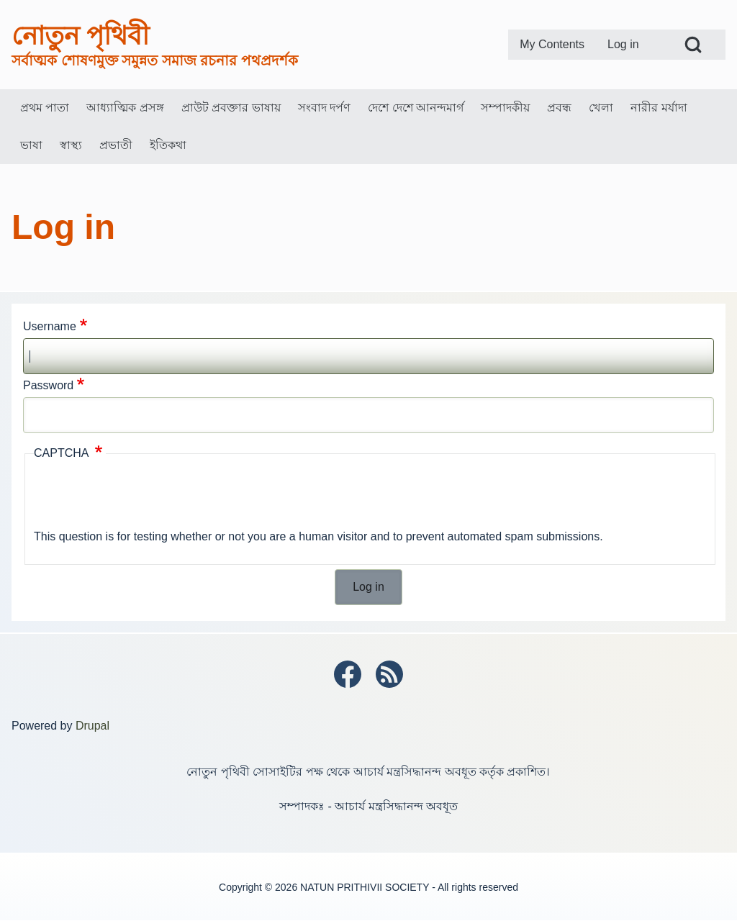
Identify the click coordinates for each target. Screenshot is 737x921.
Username (49, 326)
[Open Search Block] (693, 45)
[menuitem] (552, 45)
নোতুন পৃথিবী (80, 35)
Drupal (92, 726)
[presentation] (143, 497)
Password (48, 385)
